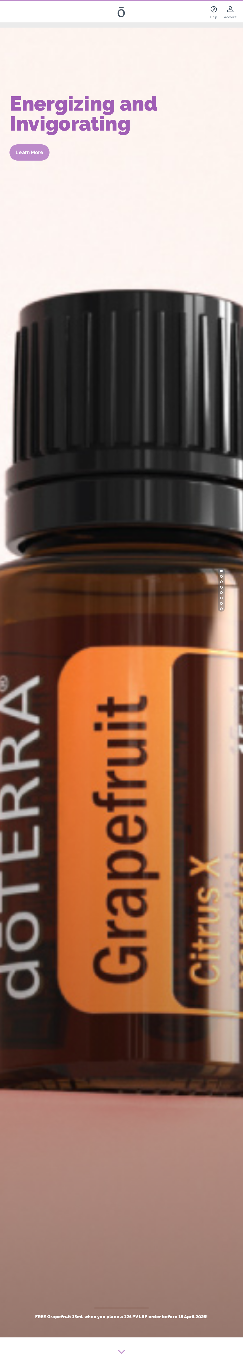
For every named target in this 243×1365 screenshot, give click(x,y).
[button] (221, 571)
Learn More (29, 152)
